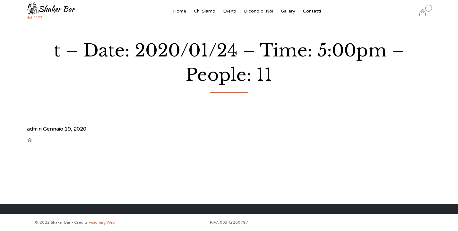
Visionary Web (102, 222)
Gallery (288, 11)
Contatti (312, 11)
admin (34, 129)
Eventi (229, 11)
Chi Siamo (204, 11)
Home (179, 11)
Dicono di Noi (258, 11)
